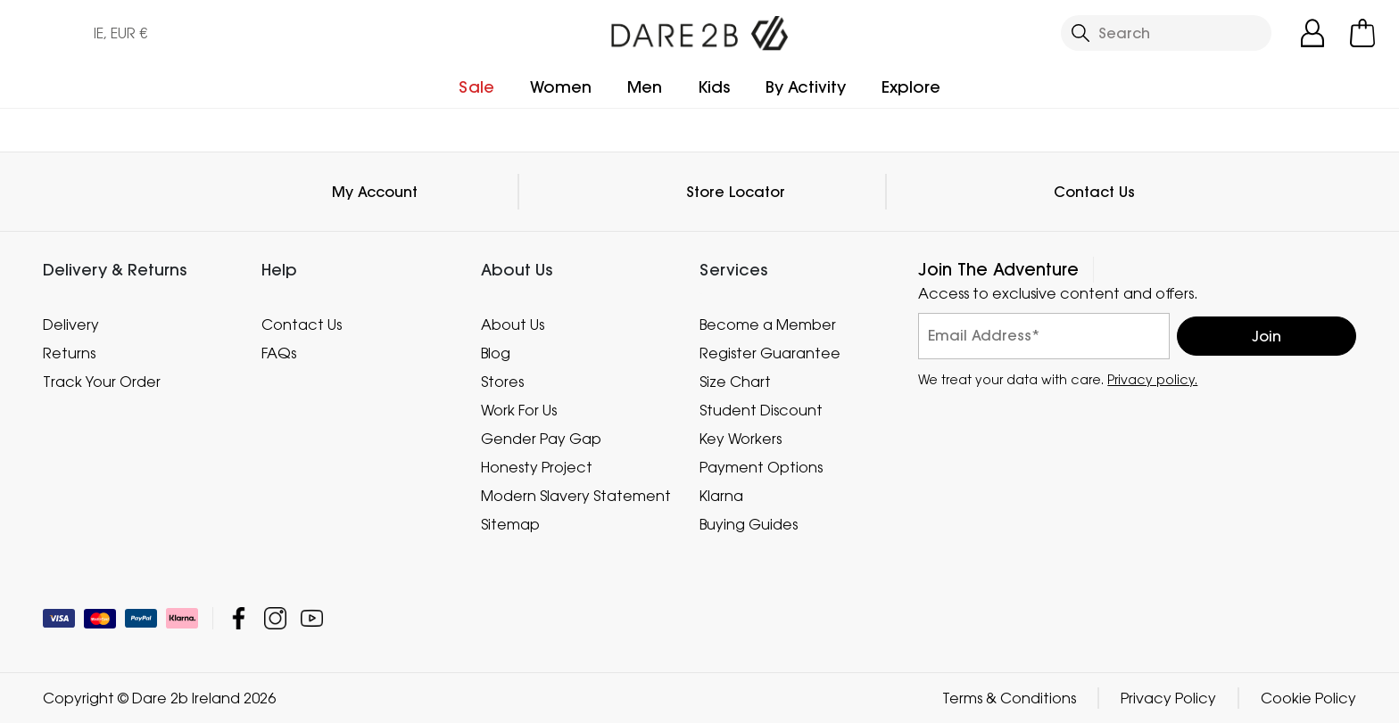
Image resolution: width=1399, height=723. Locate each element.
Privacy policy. (1152, 379)
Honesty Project (536, 467)
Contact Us (1094, 192)
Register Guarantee (770, 353)
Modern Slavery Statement (576, 496)
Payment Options (761, 467)
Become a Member (768, 324)
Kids (714, 87)
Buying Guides (749, 524)
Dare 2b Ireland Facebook (239, 618)
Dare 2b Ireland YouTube (312, 618)
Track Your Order (102, 381)
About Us (512, 324)
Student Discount (761, 410)
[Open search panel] (1166, 33)
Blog (495, 353)
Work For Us (519, 410)
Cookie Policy (1308, 698)
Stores (502, 381)
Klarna (721, 496)
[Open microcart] (1362, 33)
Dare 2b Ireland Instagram (275, 618)
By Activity (806, 87)
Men (644, 87)
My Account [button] (375, 192)
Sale (476, 87)
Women (561, 87)
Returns (69, 353)
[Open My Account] (1312, 33)
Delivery (71, 324)
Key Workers (741, 439)
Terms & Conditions (1009, 698)
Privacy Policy (1168, 698)
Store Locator (735, 192)
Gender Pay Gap (541, 439)
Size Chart (735, 381)
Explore (911, 87)
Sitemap (510, 524)
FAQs (278, 353)
